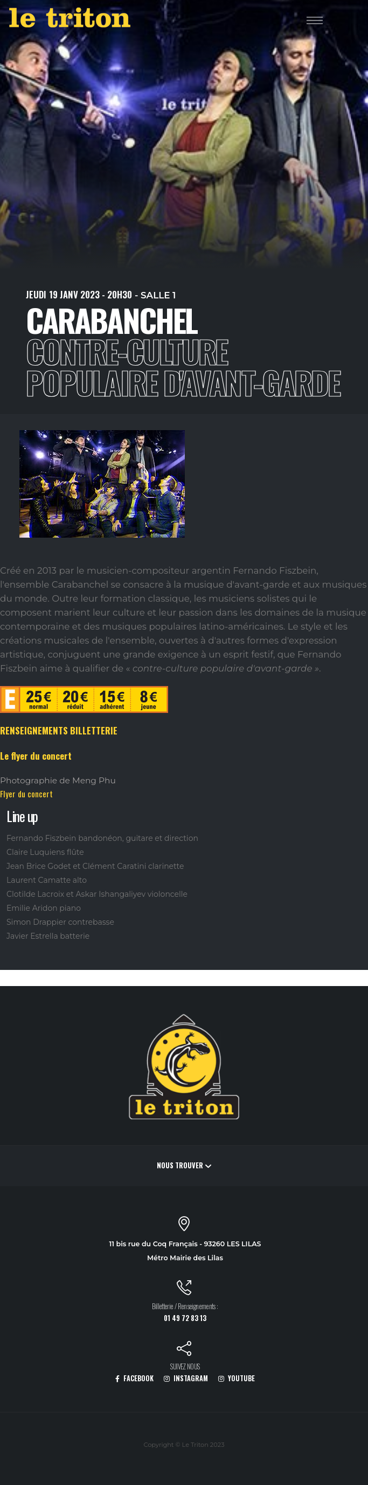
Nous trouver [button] (184, 1165)
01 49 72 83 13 (185, 1318)
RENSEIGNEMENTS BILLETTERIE (58, 730)
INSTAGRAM (186, 1378)
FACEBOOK (134, 1378)
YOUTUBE (236, 1378)
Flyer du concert (26, 793)
